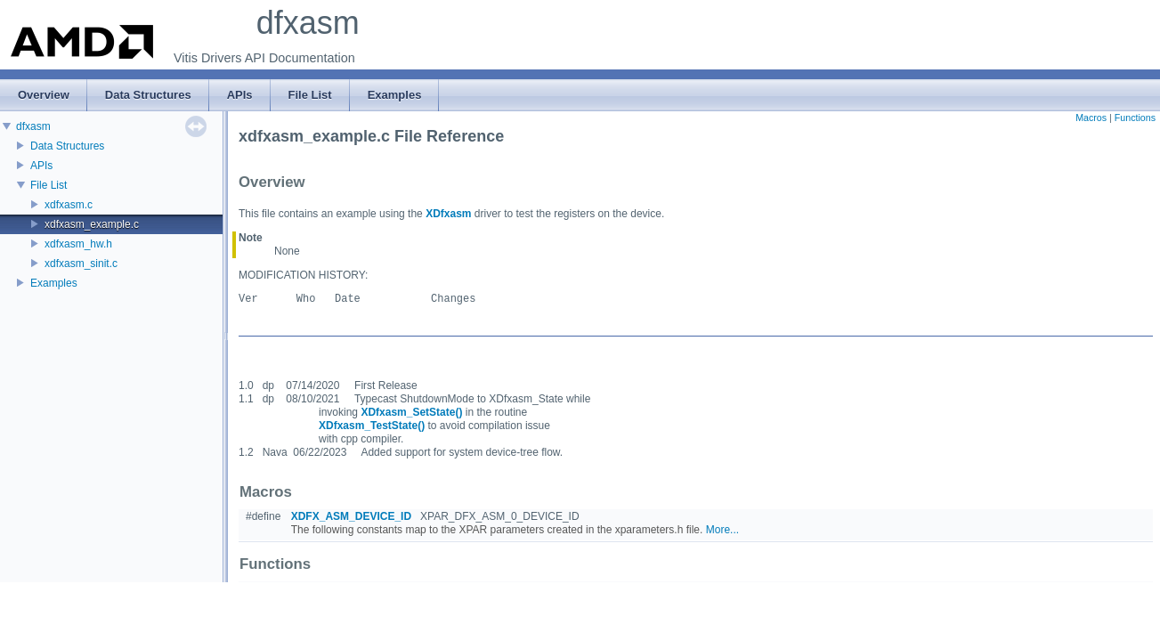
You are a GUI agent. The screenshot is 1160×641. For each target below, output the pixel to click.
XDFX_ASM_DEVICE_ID (351, 516)
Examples (53, 283)
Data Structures (67, 146)
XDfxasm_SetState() (411, 412)
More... (722, 529)
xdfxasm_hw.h (78, 244)
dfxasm (33, 126)
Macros (1091, 117)
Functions (1135, 117)
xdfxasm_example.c (92, 224)
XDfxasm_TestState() (372, 425)
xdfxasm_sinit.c (81, 263)
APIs (41, 165)
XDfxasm (448, 213)
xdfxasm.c (69, 205)
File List (48, 185)
